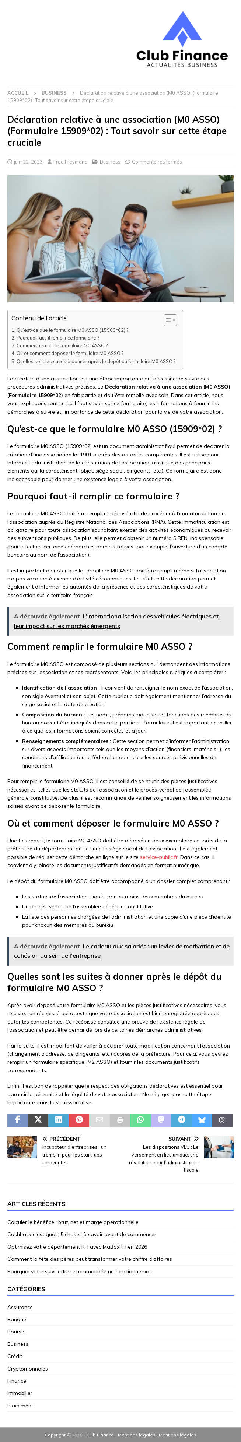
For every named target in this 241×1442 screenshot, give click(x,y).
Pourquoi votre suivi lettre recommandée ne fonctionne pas (79, 1271)
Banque (16, 1319)
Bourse (15, 1331)
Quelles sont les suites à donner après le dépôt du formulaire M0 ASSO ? (96, 361)
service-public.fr (159, 857)
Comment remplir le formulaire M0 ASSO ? (62, 345)
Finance (16, 1381)
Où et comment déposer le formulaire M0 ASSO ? (70, 353)
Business (110, 162)
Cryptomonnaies (27, 1368)
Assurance (20, 1307)
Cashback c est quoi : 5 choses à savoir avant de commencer (81, 1234)
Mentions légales (177, 1435)
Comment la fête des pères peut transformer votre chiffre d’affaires (89, 1259)
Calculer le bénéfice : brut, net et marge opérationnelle (73, 1222)
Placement (20, 1405)
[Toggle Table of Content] (166, 320)
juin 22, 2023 (28, 162)
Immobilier (19, 1393)
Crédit (14, 1356)
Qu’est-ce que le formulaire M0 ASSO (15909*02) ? (72, 330)
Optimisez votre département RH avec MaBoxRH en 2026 (77, 1246)
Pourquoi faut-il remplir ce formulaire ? (58, 338)
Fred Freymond (70, 162)
